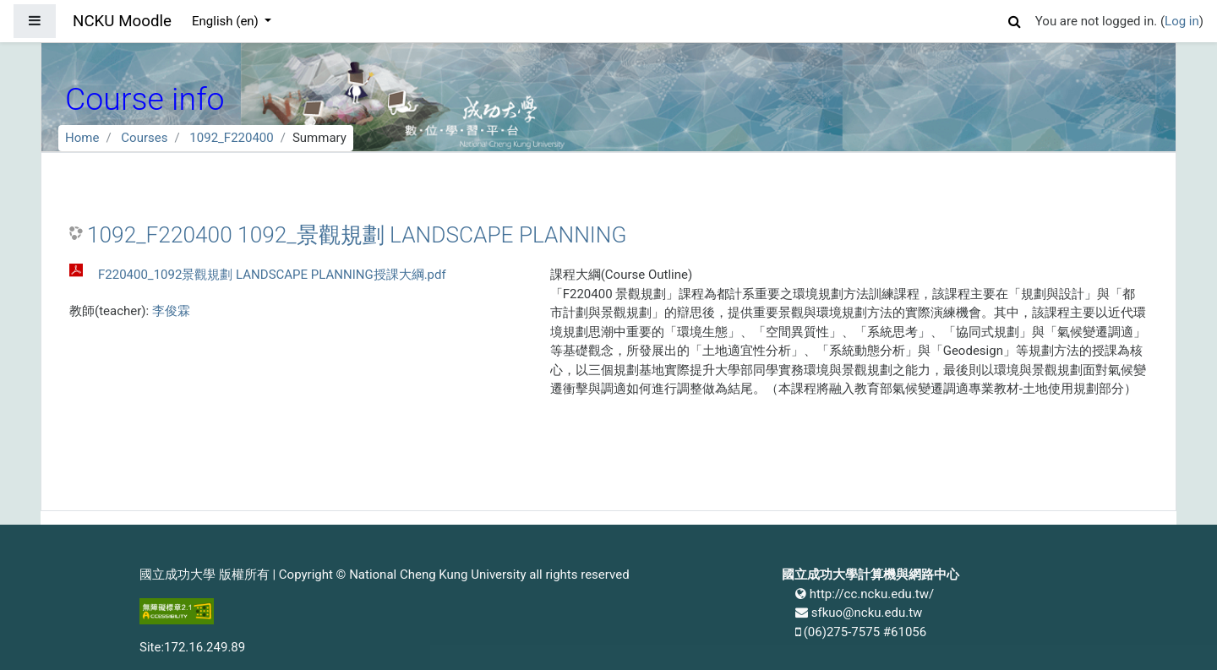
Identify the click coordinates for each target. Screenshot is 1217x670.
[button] (1015, 19)
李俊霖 (171, 311)
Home (82, 137)
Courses (144, 137)
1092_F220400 (231, 137)
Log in (1182, 21)
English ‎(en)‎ (227, 21)
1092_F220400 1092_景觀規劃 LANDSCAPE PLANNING (356, 235)
